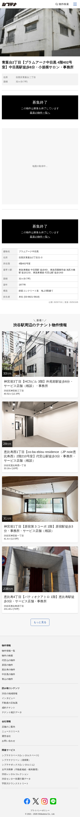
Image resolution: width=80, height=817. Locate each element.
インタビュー (8, 698)
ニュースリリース (11, 731)
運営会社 (6, 736)
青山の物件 (7, 679)
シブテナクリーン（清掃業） (16, 760)
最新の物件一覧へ (40, 112)
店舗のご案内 (8, 726)
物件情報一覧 (8, 650)
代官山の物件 (8, 660)
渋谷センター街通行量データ (16, 779)
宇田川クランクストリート (15, 783)
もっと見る (40, 622)
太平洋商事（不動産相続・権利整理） (21, 769)
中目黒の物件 (8, 674)
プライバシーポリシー (40, 810)
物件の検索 (7, 655)
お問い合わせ (8, 741)
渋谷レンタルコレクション (15, 774)
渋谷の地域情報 (9, 693)
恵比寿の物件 (8, 669)
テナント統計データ (12, 712)
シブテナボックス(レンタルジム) (18, 764)
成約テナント (8, 707)
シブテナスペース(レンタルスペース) (20, 755)
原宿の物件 (7, 665)
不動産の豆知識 (9, 703)
